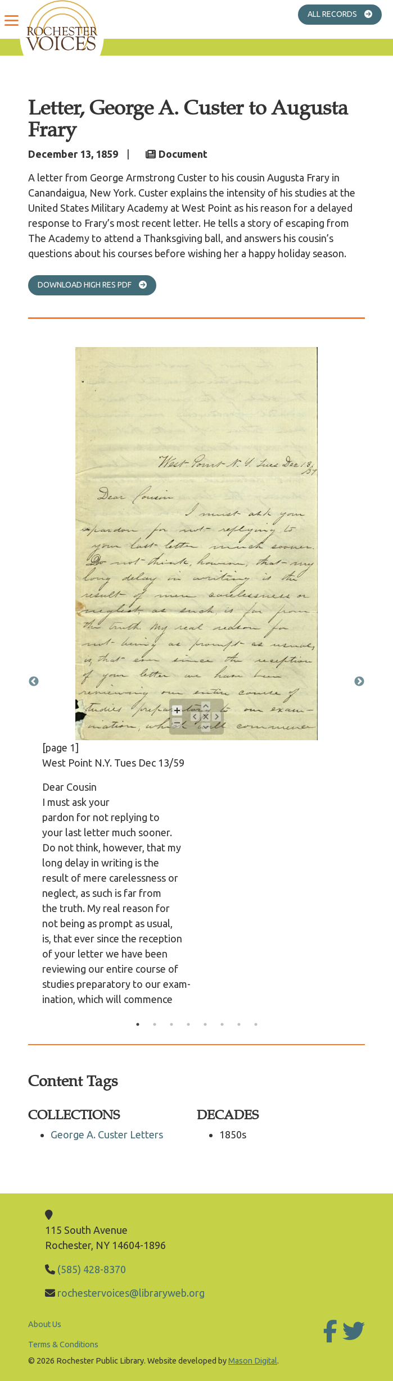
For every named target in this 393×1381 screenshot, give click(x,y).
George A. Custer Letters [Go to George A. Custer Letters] (107, 1134)
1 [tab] (137, 1024)
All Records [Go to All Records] (345, 14)
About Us (44, 1324)
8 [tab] (255, 1024)
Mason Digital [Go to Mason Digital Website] (252, 1360)
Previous (33, 681)
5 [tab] (205, 1024)
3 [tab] (171, 1024)
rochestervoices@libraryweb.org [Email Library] (131, 1292)
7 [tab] (239, 1024)
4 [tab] (188, 1024)
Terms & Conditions (63, 1344)
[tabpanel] (196, 681)
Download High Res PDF (97, 284)
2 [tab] (154, 1024)
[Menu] (11, 19)
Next (359, 681)
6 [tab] (222, 1024)
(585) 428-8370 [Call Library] (91, 1269)
